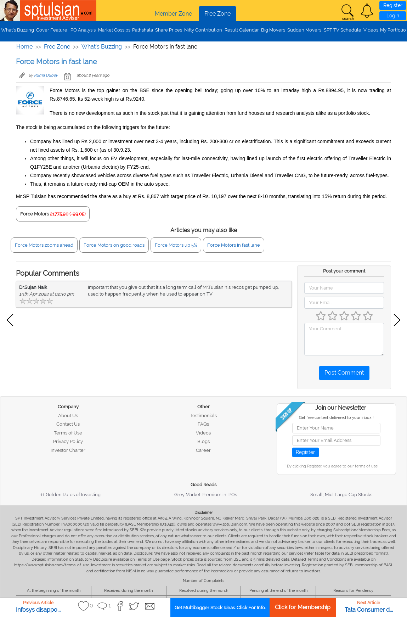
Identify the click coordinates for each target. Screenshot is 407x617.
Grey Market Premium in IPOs (205, 494)
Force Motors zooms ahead (44, 245)
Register (392, 5)
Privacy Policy (68, 441)
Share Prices (168, 30)
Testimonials (203, 415)
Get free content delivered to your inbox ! (336, 417)
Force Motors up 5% (176, 245)
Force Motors (34, 214)
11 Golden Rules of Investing (70, 494)
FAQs (203, 424)
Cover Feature (51, 30)
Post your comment (344, 271)
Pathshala (142, 30)
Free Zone (217, 13)
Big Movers (273, 30)
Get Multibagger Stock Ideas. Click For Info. (220, 607)
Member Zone (173, 13)
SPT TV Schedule (342, 30)
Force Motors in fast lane (233, 245)
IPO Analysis (82, 30)
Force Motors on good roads (114, 245)
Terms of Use (68, 433)
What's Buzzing (17, 30)
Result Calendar (242, 30)
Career (203, 450)
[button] (367, 11)
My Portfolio (393, 30)
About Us (68, 415)
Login (392, 15)
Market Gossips (114, 30)
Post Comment (344, 372)
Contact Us (68, 424)
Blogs (203, 441)
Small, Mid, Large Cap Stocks (341, 494)
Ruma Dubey (46, 75)
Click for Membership (302, 607)
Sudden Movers (304, 30)
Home (24, 46)
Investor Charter (68, 450)
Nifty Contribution (203, 30)
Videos (370, 30)
